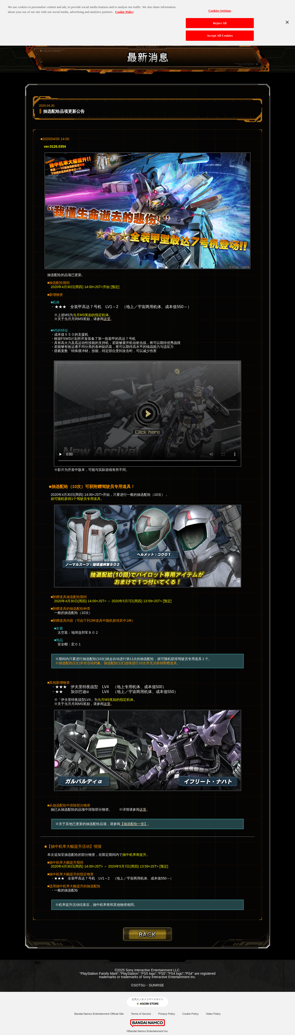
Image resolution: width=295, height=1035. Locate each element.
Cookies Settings (219, 8)
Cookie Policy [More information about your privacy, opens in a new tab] (124, 9)
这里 (107, 319)
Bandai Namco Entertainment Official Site (99, 1013)
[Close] (287, 19)
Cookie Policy (190, 1013)
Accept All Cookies (220, 33)
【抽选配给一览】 (134, 824)
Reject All (220, 20)
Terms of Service (141, 1013)
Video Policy (213, 1013)
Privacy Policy (166, 1013)
